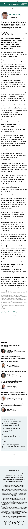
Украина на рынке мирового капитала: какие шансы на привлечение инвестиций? (11, 423)
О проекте (19, 475)
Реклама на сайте (10, 475)
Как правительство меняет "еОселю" (10, 346)
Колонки (17, 8)
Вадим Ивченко (14, 14)
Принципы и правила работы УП (14, 481)
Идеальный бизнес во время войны (13, 371)
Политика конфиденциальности (14, 477)
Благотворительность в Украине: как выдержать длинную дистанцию (14, 393)
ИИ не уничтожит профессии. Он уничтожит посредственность (12, 404)
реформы (14, 311)
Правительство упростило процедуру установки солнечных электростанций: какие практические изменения (13, 359)
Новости (3, 8)
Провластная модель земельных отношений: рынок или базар (12, 435)
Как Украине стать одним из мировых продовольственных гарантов (12, 430)
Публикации (10, 8)
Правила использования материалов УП (14, 479)
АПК (8, 311)
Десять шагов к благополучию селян (12, 440)
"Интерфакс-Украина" (19, 490)
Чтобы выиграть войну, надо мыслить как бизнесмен (11, 382)
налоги (3, 311)
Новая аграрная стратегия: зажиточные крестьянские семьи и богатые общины (13, 446)
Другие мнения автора (9, 419)
